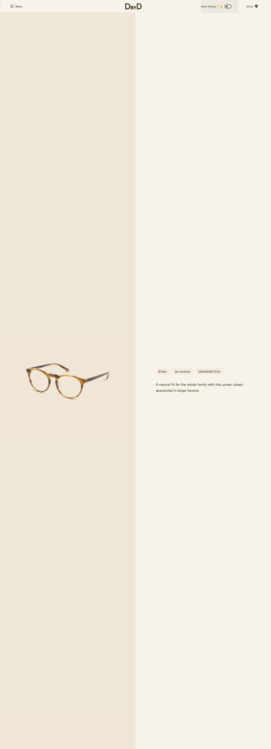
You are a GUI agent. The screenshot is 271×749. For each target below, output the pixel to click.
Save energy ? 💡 (211, 6)
